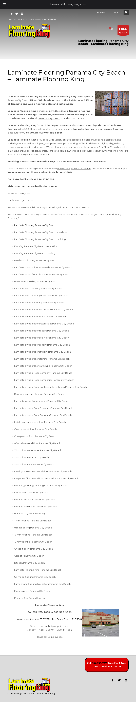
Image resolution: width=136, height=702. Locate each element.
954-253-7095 (100, 663)
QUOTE (123, 31)
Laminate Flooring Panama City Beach (35, 225)
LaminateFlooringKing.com (68, 4)
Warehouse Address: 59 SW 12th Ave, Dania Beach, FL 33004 (49, 619)
